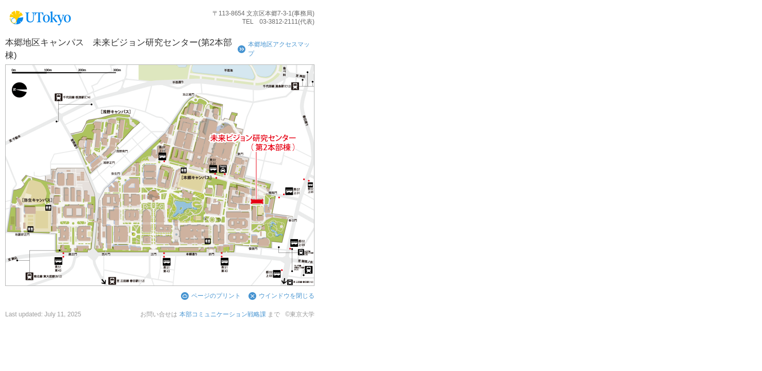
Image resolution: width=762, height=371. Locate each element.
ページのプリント (216, 295)
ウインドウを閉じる (286, 295)
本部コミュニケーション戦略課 (222, 314)
